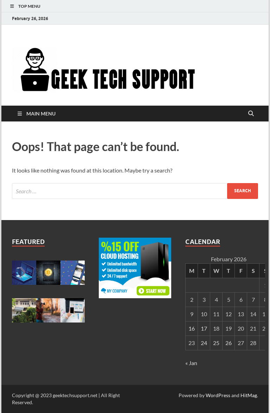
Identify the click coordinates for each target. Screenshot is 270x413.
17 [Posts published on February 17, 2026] (204, 328)
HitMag (248, 395)
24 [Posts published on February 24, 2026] (204, 342)
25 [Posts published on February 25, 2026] (216, 342)
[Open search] (251, 114)
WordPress (218, 395)
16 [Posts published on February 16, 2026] (191, 328)
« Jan (191, 362)
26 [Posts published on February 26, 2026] (228, 342)
